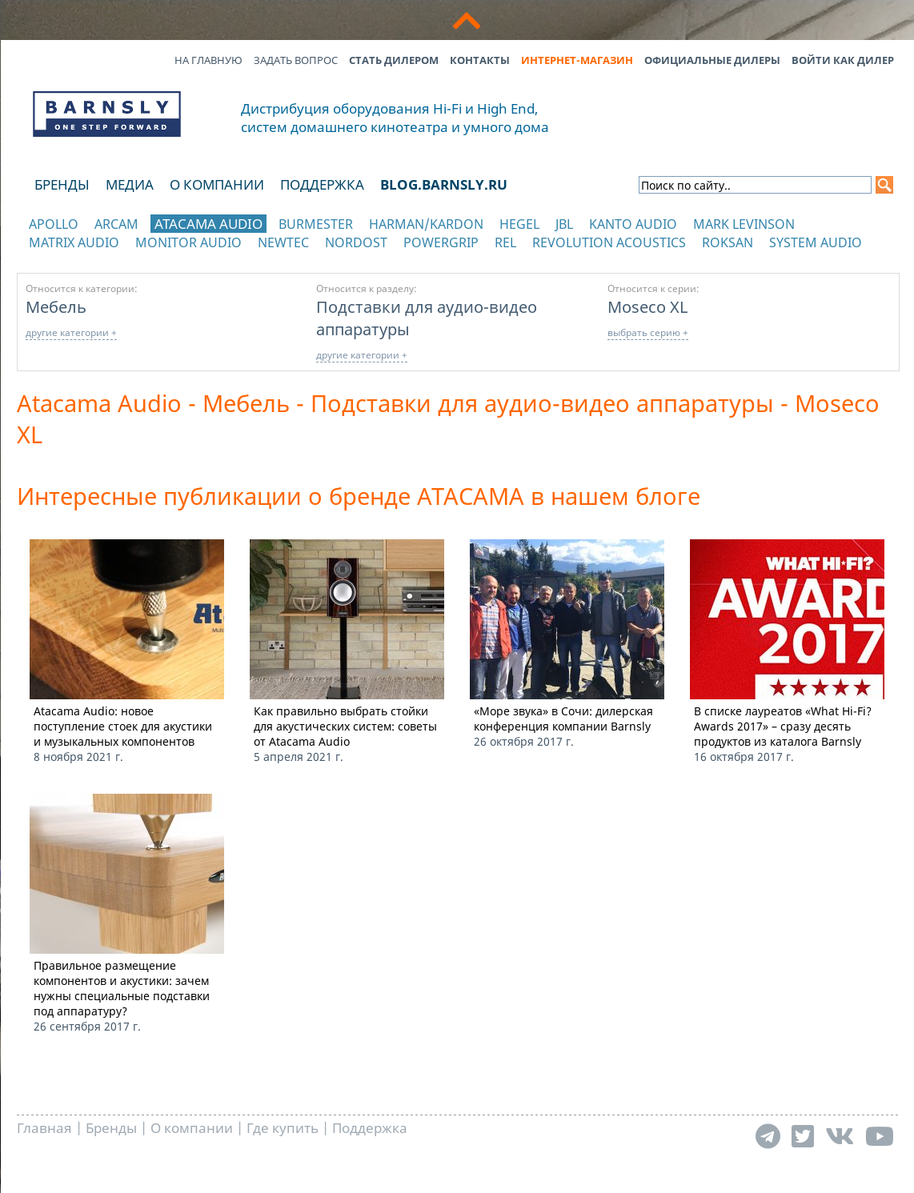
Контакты (480, 60)
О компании (217, 184)
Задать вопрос (296, 60)
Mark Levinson (744, 224)
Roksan (727, 242)
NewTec (283, 242)
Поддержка (322, 184)
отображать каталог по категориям (107, 258)
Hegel (519, 224)
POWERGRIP (441, 242)
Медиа (130, 184)
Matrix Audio (74, 242)
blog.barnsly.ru (443, 184)
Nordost (356, 242)
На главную (208, 60)
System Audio (815, 242)
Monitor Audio (188, 242)
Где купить (283, 1128)
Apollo (53, 224)
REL (505, 242)
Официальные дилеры (712, 60)
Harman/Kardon (426, 224)
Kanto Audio (633, 224)
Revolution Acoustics (609, 242)
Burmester (316, 224)
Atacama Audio (208, 223)
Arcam (116, 224)
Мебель (56, 306)
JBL (564, 224)
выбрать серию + (647, 332)
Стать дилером (394, 60)
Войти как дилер (843, 60)
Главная (44, 1128)
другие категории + (71, 332)
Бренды (62, 184)
